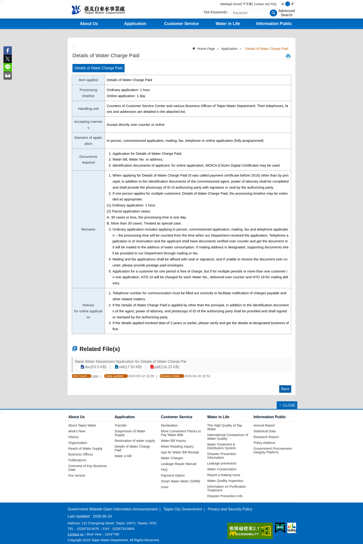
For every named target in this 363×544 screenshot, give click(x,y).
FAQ (273, 4)
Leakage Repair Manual (178, 459)
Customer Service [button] (181, 23)
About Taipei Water (82, 421)
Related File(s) (99, 349)
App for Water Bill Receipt (180, 448)
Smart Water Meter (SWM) (180, 477)
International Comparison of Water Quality (227, 432)
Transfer (121, 421)
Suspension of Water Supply (130, 428)
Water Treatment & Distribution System (221, 442)
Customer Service (176, 413)
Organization (77, 438)
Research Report (266, 432)
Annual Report (264, 421)
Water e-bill (123, 451)
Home (237, 4)
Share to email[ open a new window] (7, 75)
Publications (77, 456)
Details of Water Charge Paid (266, 49)
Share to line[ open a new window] (7, 67)
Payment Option (173, 471)
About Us (76, 413)
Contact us (76, 530)
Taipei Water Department (106, 9)
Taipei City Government (182, 505)
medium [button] (287, 3)
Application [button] (135, 23)
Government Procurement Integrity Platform (272, 446)
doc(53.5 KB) (205, 362)
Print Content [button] (288, 56)
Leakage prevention (221, 459)
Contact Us (261, 4)
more (165, 482)
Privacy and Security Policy (230, 505)
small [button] (282, 3)
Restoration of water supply (135, 436)
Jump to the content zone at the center (2, 2)
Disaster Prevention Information (221, 451)
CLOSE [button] (289, 401)
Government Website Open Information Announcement (113, 505)
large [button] (292, 3)
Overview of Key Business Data (87, 463)
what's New (76, 427)
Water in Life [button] (228, 23)
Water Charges (172, 453)
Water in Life (218, 413)
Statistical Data (264, 427)
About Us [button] (89, 23)
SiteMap (225, 4)
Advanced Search (286, 13)
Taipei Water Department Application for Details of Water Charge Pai (130, 362)
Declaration (169, 421)
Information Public (269, 413)
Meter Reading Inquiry (177, 442)
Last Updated (79, 512)
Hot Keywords (215, 12)
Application (229, 49)
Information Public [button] (274, 23)
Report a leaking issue (223, 470)
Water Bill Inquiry (173, 436)
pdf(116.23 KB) (270, 362)
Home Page (206, 49)
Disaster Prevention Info (225, 491)
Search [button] (273, 12)
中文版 (247, 4)
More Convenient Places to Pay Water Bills (181, 428)
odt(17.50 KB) (237, 362)
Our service (76, 471)
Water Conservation (222, 465)
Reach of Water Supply (85, 444)
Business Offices (80, 450)
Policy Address (264, 438)
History (73, 432)
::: (1, 2)
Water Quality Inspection (225, 476)
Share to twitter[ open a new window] (7, 59)
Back (285, 385)
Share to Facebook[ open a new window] (7, 50)
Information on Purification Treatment (226, 484)
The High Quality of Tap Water (224, 423)
